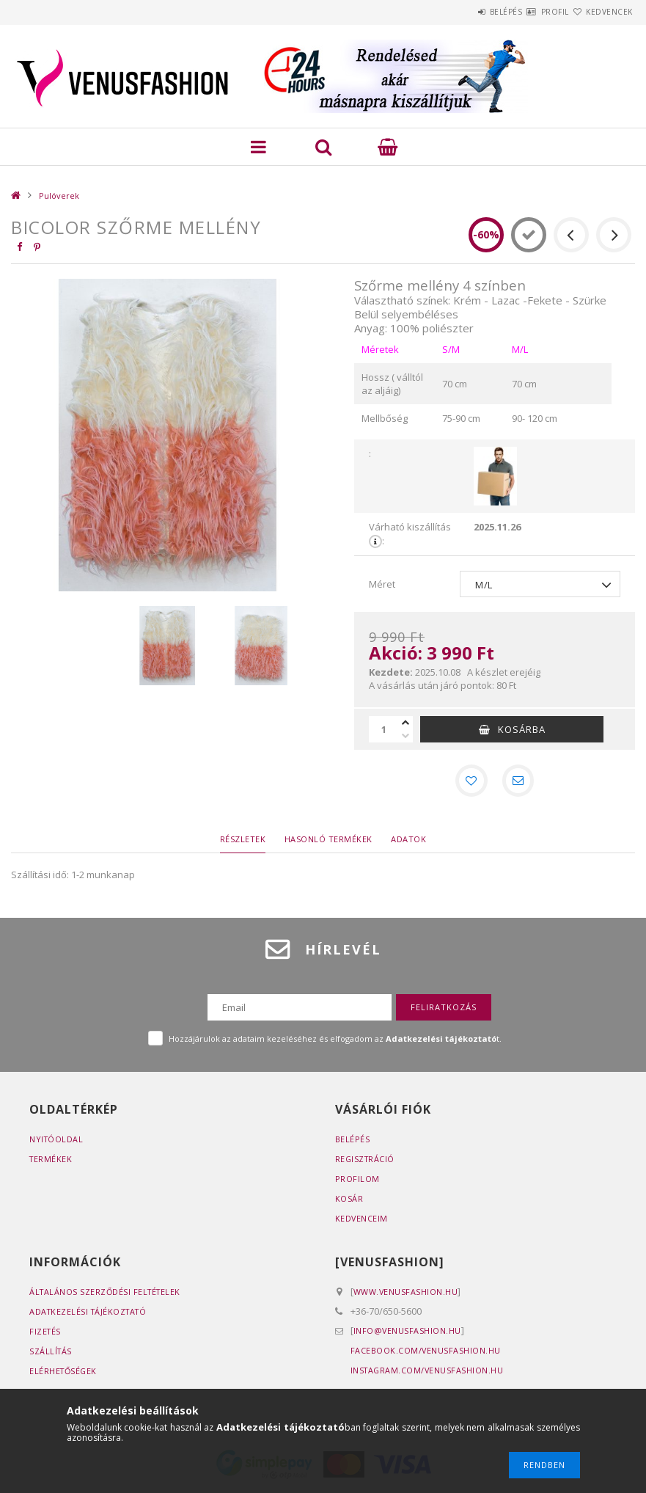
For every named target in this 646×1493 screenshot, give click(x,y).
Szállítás (51, 1353)
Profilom (357, 1181)
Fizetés (45, 1334)
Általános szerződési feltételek (107, 1294)
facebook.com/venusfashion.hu (426, 1353)
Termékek (51, 1161)
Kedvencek (600, 12)
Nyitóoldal (56, 1141)
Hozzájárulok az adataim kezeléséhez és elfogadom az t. (335, 1041)
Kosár (349, 1201)
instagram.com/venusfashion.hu (428, 1373)
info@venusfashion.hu (407, 1333)
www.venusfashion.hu (406, 1294)
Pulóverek (59, 195)
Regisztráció (366, 1161)
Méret (382, 584)
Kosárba (522, 729)
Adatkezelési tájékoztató (90, 1314)
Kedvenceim (362, 1221)
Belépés (462, 12)
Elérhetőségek (64, 1373)
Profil (529, 12)
